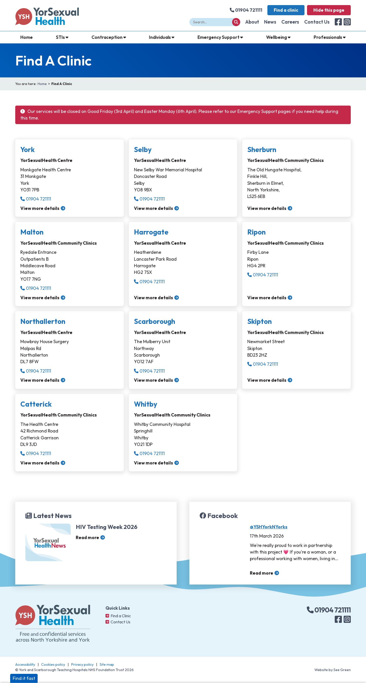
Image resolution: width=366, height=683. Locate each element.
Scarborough (154, 321)
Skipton (259, 321)
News (270, 22)
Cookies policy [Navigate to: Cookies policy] (53, 664)
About (252, 22)
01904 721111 (35, 199)
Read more (87, 537)
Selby (143, 149)
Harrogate (151, 232)
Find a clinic (286, 10)
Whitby (145, 404)
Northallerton (42, 321)
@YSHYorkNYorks (268, 527)
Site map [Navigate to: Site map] (107, 664)
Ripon (256, 232)
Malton (31, 232)
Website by (332, 670)
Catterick (36, 404)
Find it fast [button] (24, 678)
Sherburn (261, 149)
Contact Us (317, 22)
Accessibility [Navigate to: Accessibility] (25, 664)
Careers (290, 22)
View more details (39, 208)
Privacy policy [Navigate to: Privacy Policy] (82, 664)
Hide (328, 10)
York (27, 149)
